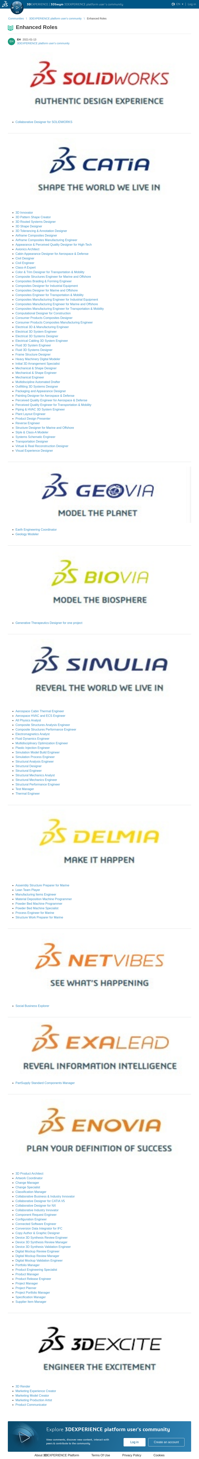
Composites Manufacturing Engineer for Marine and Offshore (56, 304)
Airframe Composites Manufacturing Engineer (46, 240)
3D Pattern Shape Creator (33, 217)
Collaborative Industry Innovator (37, 1210)
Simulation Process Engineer (35, 757)
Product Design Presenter (32, 418)
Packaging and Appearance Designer (40, 391)
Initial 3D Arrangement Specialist (37, 363)
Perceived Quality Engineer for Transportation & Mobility (53, 404)
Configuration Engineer (31, 1219)
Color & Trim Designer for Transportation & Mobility (49, 272)
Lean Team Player (27, 890)
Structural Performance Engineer (37, 784)
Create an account (166, 1442)
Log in (134, 1442)
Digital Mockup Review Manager (37, 1256)
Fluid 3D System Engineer (33, 345)
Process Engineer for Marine (34, 912)
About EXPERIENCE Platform (56, 1455)
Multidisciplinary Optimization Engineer (41, 743)
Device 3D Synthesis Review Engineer (41, 1237)
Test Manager (24, 789)
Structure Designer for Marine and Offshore (44, 427)
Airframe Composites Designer (36, 235)
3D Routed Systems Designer (35, 221)
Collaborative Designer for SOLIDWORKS (43, 122)
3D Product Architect (29, 1173)
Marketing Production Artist (33, 1400)
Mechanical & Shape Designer (36, 368)
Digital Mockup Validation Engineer (39, 1260)
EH (19, 39)
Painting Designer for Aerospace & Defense (44, 395)
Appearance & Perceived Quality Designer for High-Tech (53, 244)
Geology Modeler (27, 534)
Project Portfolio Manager (32, 1292)
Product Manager (27, 1274)
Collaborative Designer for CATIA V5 (40, 1201)
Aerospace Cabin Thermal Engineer (39, 711)
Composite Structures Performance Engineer (45, 729)
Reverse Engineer (27, 423)
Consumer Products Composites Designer (44, 317)
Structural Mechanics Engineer (36, 779)
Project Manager (26, 1283)
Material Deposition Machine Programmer (43, 899)
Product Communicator (31, 1404)
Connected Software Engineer (35, 1224)
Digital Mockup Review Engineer (37, 1251)
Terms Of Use (100, 1455)
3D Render (22, 1386)
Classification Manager (30, 1191)
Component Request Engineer (36, 1214)
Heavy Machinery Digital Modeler (37, 359)
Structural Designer (28, 766)
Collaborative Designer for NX (35, 1205)
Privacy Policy (131, 1455)
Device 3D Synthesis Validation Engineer (43, 1246)
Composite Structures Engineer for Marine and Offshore (53, 276)
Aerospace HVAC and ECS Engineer (40, 715)
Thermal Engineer (27, 793)
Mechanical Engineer (29, 377)
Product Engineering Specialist (36, 1269)
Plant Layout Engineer (30, 414)
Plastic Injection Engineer (32, 747)
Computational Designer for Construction (43, 313)
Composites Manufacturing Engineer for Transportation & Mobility (59, 308)
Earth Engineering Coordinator (36, 529)
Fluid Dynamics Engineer (32, 738)
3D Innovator (24, 212)
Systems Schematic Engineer (35, 437)
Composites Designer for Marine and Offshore (46, 290)
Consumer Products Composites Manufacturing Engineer (54, 322)
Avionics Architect (27, 249)
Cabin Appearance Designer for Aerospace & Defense (51, 253)
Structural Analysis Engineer (34, 761)
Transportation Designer (31, 441)
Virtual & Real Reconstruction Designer (41, 446)
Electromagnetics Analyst (32, 734)
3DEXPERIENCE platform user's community (43, 43)
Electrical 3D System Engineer (36, 331)
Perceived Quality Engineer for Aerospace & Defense (51, 400)
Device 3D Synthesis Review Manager (41, 1242)
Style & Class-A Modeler (32, 432)
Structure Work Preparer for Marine (39, 917)
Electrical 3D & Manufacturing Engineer (42, 327)
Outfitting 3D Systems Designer (36, 386)
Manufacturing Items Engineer (35, 894)
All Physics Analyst (28, 720)
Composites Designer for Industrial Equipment (46, 285)
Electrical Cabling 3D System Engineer (41, 340)
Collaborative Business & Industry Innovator (45, 1196)
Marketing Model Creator (32, 1395)
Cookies (159, 1455)
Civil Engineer (24, 263)
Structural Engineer (28, 770)
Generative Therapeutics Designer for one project (48, 622)
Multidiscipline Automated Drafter (37, 382)
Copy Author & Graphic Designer (37, 1233)
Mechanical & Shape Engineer (36, 372)
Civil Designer (24, 258)
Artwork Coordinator (29, 1178)
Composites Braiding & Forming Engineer (43, 281)
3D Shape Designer (28, 226)
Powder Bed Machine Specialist (36, 908)
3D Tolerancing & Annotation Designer (41, 231)
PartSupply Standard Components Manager (45, 1083)
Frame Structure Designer (33, 354)
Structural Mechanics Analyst (35, 775)
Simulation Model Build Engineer (37, 752)
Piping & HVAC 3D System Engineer (40, 409)
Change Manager (27, 1182)
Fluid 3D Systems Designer (34, 350)
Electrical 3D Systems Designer (36, 336)
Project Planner (25, 1288)
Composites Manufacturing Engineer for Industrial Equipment (56, 299)
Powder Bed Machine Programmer (38, 903)
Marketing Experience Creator (35, 1391)
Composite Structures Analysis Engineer (42, 725)
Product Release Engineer (33, 1278)
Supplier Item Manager (30, 1301)
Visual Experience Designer (34, 450)
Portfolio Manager (27, 1265)
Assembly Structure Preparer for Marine (42, 885)
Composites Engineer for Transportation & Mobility (49, 295)
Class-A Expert (25, 267)
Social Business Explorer (32, 1006)
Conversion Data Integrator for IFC (38, 1228)
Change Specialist (27, 1187)
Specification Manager (30, 1297)
